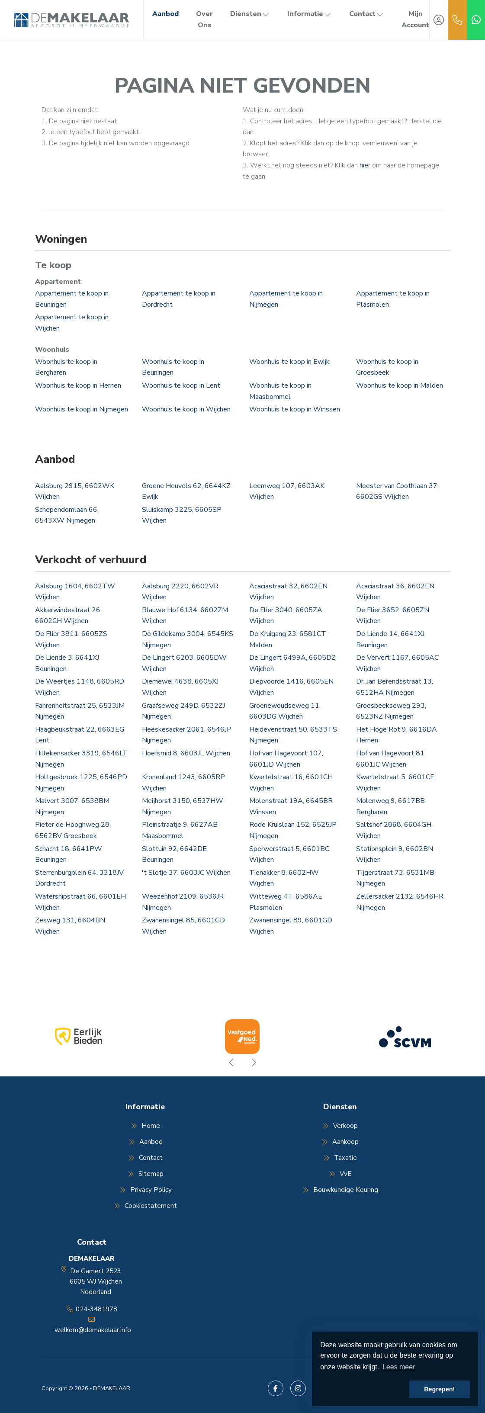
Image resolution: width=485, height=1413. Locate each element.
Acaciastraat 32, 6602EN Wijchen (288, 591)
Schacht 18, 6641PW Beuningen (68, 854)
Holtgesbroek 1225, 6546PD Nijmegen (81, 782)
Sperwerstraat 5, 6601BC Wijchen (289, 854)
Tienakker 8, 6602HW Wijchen (284, 878)
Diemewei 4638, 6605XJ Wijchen (180, 687)
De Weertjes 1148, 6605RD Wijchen (79, 687)
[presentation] (232, 1062)
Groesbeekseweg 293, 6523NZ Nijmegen (391, 711)
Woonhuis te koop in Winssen (294, 409)
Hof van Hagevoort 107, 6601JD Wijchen (286, 758)
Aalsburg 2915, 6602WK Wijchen (74, 491)
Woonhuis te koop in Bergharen (66, 367)
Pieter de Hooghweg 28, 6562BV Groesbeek (73, 830)
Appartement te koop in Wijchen (72, 322)
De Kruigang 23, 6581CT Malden (287, 639)
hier (365, 165)
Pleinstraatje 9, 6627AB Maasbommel (180, 830)
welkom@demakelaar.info (93, 1330)
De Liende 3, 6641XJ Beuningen (67, 663)
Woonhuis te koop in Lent (181, 385)
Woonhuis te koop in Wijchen (186, 409)
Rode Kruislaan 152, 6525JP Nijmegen (293, 830)
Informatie (309, 14)
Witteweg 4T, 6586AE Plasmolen (285, 902)
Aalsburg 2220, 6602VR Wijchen (180, 591)
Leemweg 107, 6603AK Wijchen (286, 491)
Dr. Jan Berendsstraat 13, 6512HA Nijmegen (394, 687)
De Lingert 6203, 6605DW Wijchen (184, 663)
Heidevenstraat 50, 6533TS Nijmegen (293, 735)
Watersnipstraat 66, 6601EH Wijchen (80, 902)
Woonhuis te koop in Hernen (78, 385)
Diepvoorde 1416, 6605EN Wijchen (291, 687)
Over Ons (204, 19)
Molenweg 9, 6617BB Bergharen (390, 806)
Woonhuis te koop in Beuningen (173, 367)
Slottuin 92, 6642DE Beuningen (174, 854)
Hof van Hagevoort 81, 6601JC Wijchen (391, 758)
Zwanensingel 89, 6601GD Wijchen (290, 925)
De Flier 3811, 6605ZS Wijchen (71, 639)
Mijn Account (415, 19)
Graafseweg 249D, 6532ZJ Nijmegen (183, 711)
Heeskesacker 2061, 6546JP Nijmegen (186, 735)
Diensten (250, 14)
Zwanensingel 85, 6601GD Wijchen (183, 925)
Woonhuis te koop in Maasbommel (280, 391)
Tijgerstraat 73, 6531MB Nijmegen (395, 878)
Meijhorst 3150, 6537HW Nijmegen (182, 806)
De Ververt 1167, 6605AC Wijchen (397, 663)
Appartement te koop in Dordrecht (178, 299)
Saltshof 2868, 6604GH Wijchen (393, 830)
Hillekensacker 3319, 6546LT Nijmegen (81, 758)
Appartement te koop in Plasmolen (393, 299)
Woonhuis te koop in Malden (399, 385)
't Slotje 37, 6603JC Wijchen (186, 872)
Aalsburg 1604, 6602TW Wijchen (75, 591)
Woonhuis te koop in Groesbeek (387, 367)
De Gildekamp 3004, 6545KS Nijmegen (187, 639)
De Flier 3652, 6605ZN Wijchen (392, 615)
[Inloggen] (439, 20)
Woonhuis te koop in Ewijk (289, 361)
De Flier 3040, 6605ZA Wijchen (285, 615)
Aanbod (165, 14)
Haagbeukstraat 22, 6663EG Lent (79, 735)
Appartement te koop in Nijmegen (286, 299)
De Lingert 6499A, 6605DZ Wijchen (292, 663)
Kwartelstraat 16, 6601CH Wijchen (291, 782)
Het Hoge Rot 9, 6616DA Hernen (396, 735)
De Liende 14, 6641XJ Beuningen (390, 639)
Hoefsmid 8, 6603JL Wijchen (186, 753)
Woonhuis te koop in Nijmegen (81, 409)
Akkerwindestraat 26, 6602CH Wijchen (68, 615)
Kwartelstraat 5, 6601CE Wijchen (395, 782)
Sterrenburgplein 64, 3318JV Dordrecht (79, 878)
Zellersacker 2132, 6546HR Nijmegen (399, 902)
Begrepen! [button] (439, 1389)
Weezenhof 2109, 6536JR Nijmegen (183, 902)
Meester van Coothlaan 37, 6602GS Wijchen (397, 491)
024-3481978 (96, 1309)
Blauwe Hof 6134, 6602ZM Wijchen (185, 615)
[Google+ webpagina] (298, 1388)
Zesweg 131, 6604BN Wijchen (70, 925)
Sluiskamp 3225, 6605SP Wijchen (182, 515)
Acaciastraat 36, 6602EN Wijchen (395, 591)
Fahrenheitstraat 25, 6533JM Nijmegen (80, 711)
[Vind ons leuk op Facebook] (275, 1388)
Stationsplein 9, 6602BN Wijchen (394, 854)
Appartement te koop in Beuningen (72, 299)
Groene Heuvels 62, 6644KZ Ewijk (186, 491)
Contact (366, 14)
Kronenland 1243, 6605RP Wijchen (183, 782)
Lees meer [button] (398, 1367)
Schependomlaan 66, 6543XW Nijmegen (67, 515)
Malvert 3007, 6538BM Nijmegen (72, 806)
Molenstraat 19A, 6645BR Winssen (291, 806)
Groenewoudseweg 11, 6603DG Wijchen (285, 711)
